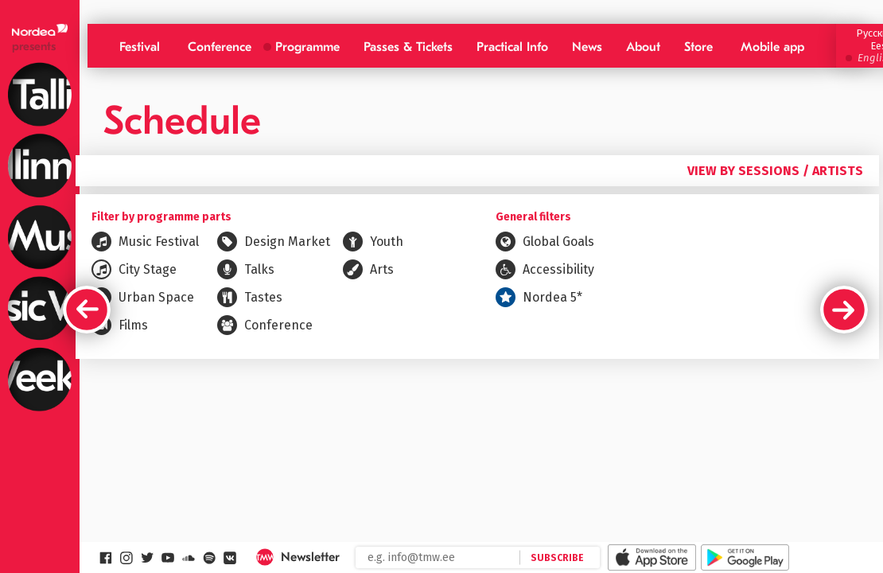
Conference (219, 47)
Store (698, 47)
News (587, 47)
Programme (307, 47)
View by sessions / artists (775, 170)
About (643, 47)
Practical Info (512, 47)
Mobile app (772, 47)
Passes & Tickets (408, 47)
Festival (139, 47)
